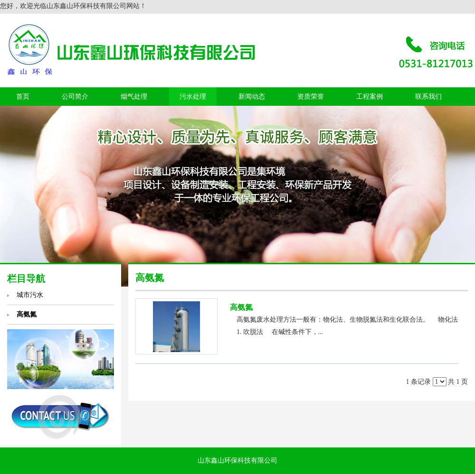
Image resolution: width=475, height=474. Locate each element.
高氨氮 (241, 307)
